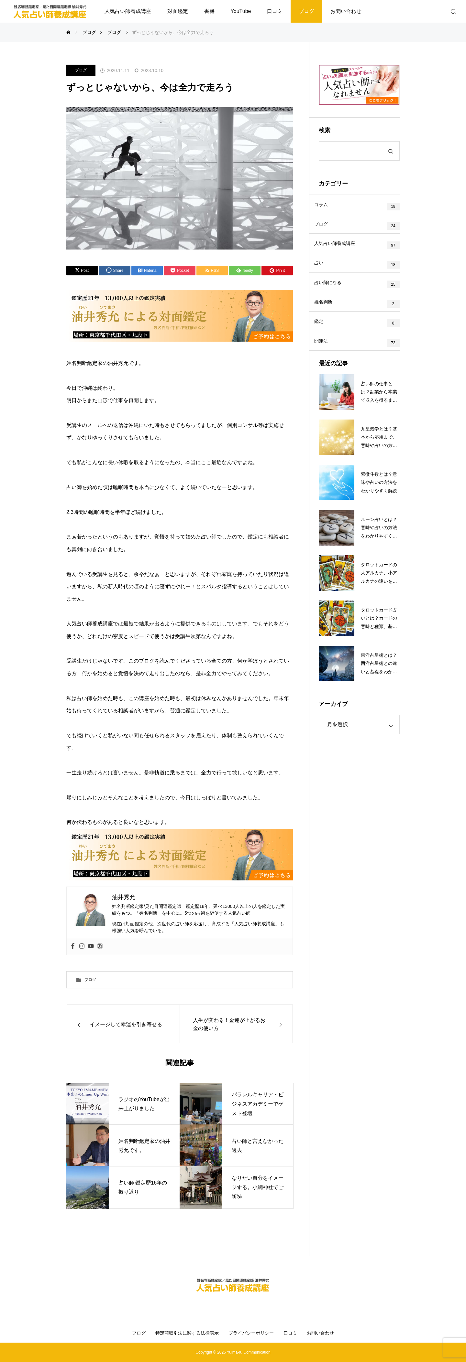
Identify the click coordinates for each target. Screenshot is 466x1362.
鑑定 (323, 342)
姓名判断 (328, 319)
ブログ (306, 11)
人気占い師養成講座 (128, 11)
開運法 (326, 364)
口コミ (275, 11)
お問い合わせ (345, 11)
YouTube (241, 11)
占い (323, 274)
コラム (326, 206)
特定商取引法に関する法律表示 (187, 1332)
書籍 (209, 11)
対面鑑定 (177, 11)
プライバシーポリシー (251, 1332)
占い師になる (332, 296)
